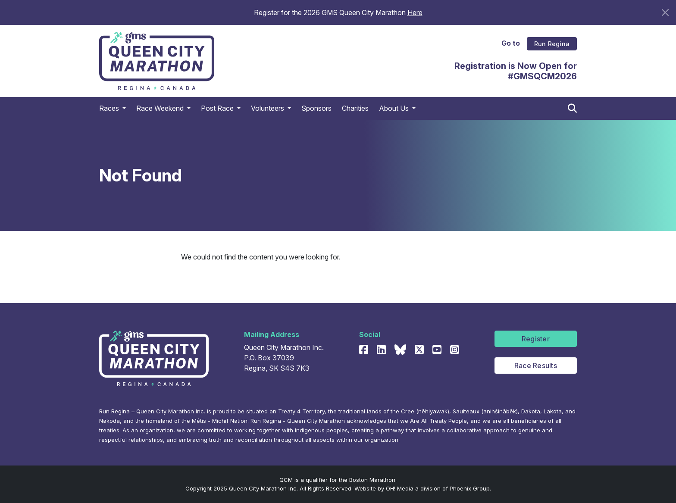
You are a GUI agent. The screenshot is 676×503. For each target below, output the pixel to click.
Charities (355, 121)
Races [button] (110, 121)
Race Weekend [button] (160, 121)
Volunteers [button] (268, 121)
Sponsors (316, 121)
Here (414, 12)
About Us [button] (394, 121)
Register (536, 338)
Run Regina (552, 38)
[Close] (665, 12)
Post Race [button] (218, 121)
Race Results (535, 365)
